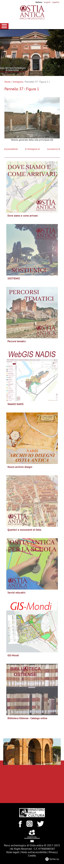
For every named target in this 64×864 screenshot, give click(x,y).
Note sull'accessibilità (34, 852)
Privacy (52, 852)
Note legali (12, 852)
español (55, 2)
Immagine (18, 81)
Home (7, 81)
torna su (54, 859)
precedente (12, 149)
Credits (32, 855)
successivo (53, 149)
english (47, 2)
